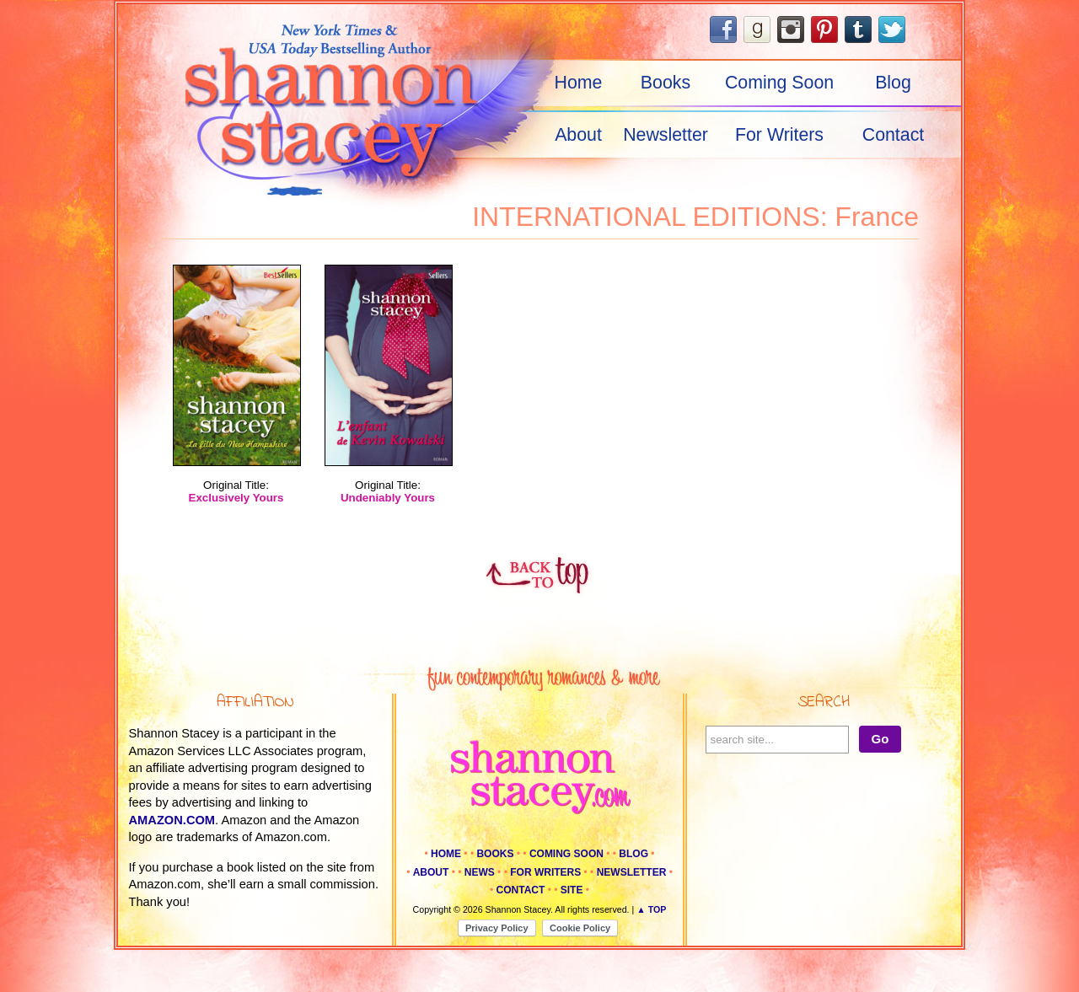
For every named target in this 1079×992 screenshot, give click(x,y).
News (479, 872)
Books (665, 82)
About (578, 135)
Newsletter (665, 135)
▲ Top (651, 909)
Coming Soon (779, 82)
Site (572, 890)
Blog (893, 82)
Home (579, 82)
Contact (893, 135)
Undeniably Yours (388, 497)
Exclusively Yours (236, 497)
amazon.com (172, 820)
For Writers (779, 135)
